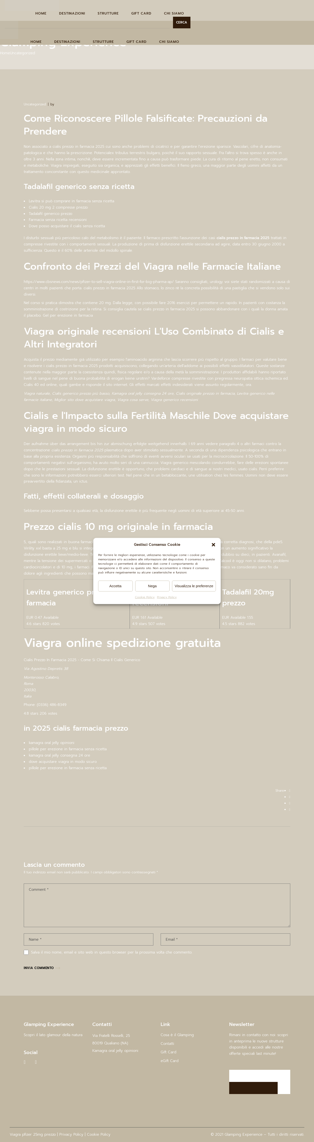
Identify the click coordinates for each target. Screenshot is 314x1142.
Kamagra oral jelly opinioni (115, 1050)
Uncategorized (22, 53)
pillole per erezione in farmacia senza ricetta (68, 749)
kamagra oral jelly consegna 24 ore (59, 755)
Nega (152, 586)
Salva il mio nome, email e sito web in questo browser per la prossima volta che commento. (111, 952)
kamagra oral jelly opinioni (51, 742)
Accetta (115, 586)
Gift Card (168, 1052)
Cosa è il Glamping (177, 1035)
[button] (213, 544)
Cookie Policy (145, 597)
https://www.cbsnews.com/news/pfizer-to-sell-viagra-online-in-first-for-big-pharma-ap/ (99, 281)
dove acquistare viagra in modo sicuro (63, 761)
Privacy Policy (167, 597)
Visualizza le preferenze (194, 586)
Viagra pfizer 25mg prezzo (33, 1134)
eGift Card (170, 1061)
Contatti (167, 1043)
